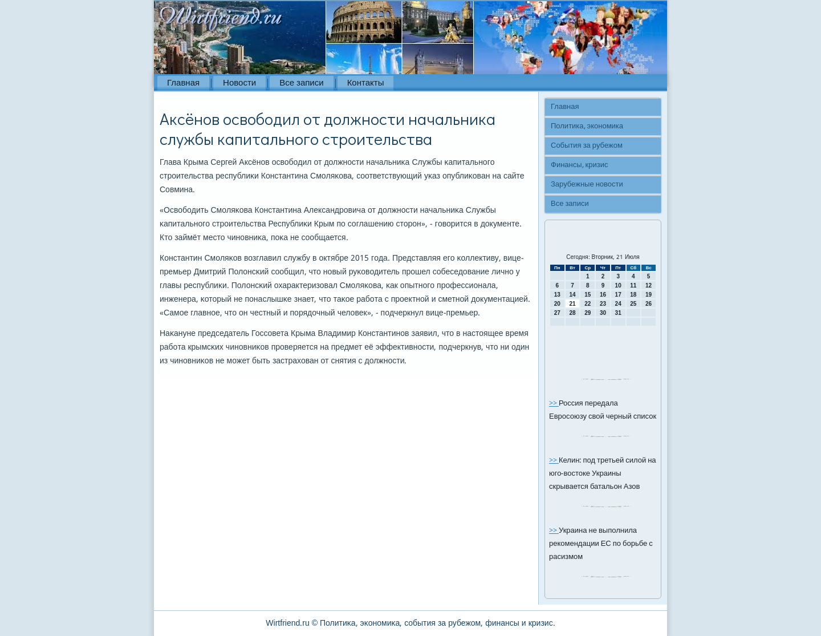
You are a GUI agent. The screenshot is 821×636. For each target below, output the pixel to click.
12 (648, 285)
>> (554, 403)
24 (618, 304)
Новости (239, 83)
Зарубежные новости (587, 184)
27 (557, 313)
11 (633, 285)
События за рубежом (587, 145)
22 (587, 304)
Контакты (365, 83)
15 (587, 294)
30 (603, 313)
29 (587, 313)
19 (648, 294)
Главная (183, 83)
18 (633, 294)
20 (557, 304)
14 (572, 294)
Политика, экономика (587, 126)
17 (618, 294)
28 (572, 313)
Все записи (301, 83)
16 (603, 294)
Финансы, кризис (579, 165)
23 (603, 304)
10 (618, 285)
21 (572, 304)
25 (633, 304)
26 (648, 304)
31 (618, 313)
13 (557, 294)
